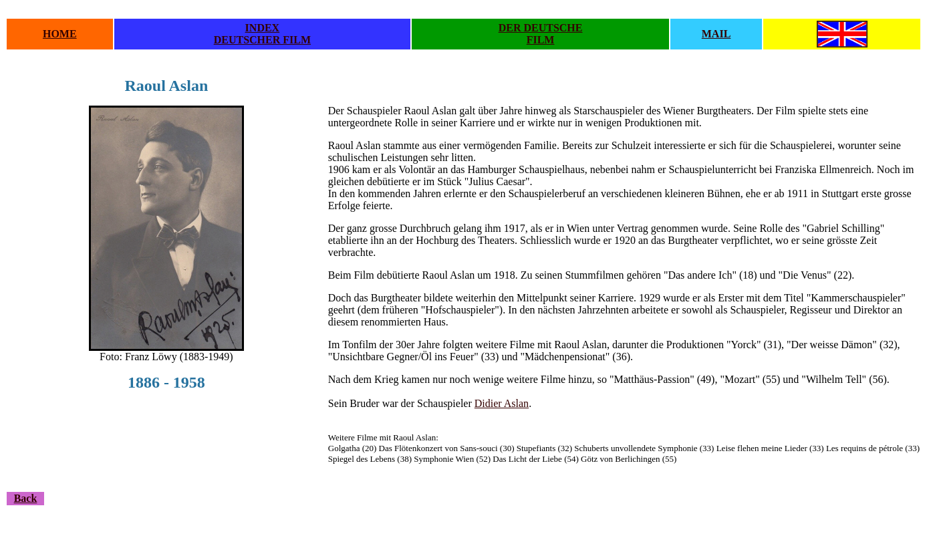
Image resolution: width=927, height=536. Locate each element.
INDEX (262, 27)
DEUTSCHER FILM (262, 39)
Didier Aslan (502, 403)
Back (25, 498)
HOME (60, 33)
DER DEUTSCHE (541, 27)
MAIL (716, 33)
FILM (541, 39)
